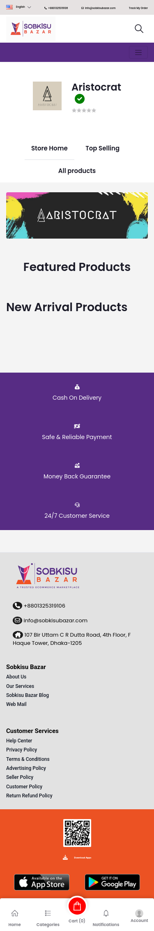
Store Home (49, 148)
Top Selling (102, 148)
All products (77, 170)
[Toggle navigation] (138, 52)
